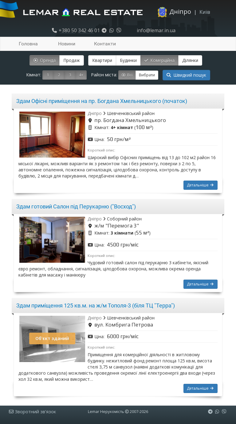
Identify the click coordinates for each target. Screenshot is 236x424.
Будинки (128, 60)
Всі (127, 75)
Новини (66, 44)
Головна (28, 44)
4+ (81, 75)
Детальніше (200, 185)
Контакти (105, 44)
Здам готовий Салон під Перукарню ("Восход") (76, 207)
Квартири (102, 60)
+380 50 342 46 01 (75, 30)
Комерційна (159, 60)
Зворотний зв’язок (32, 411)
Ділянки (190, 60)
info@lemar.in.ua (155, 30)
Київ (204, 11)
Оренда (44, 60)
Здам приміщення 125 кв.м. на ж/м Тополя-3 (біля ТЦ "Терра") (95, 306)
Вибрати (147, 75)
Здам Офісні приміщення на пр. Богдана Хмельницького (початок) (101, 101)
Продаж (71, 60)
